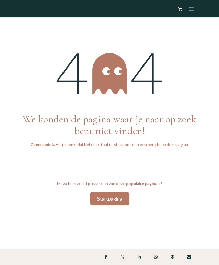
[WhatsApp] (156, 257)
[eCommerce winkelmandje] (179, 8)
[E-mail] (189, 257)
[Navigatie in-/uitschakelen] (191, 9)
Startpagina (109, 199)
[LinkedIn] (139, 257)
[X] (122, 257)
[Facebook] (106, 257)
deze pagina (177, 144)
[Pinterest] (172, 257)
